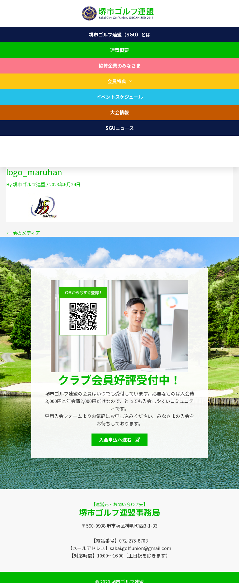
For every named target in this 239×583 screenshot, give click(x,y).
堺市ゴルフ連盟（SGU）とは (119, 34)
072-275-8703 (26, 159)
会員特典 (119, 81)
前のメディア (23, 232)
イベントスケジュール (119, 96)
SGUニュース (119, 128)
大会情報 (119, 112)
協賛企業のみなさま (120, 65)
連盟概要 (119, 50)
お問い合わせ (119, 143)
